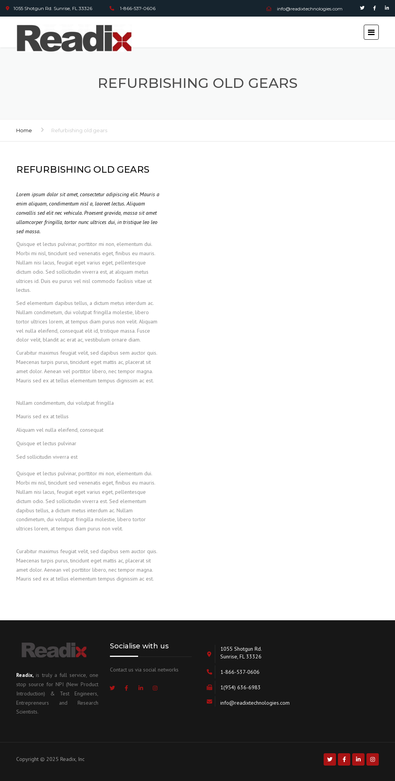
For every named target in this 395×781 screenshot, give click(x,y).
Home (24, 130)
